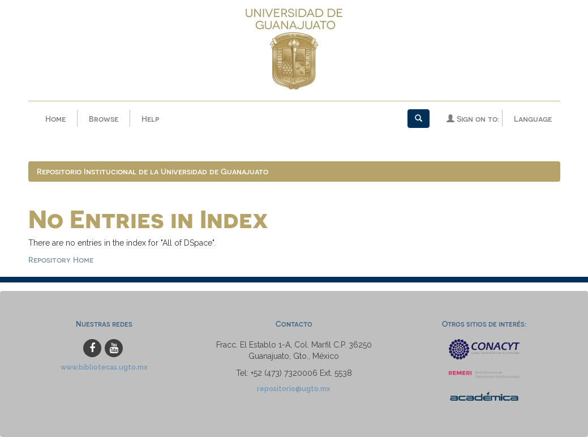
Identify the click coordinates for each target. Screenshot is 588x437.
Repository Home (60, 259)
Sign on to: (473, 118)
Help (150, 118)
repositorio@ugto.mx (294, 388)
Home (55, 118)
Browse (103, 118)
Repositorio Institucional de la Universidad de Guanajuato (152, 171)
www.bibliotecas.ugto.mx (104, 367)
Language (533, 118)
